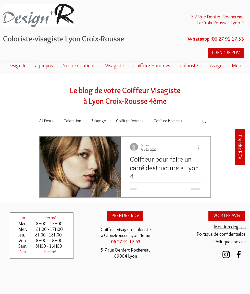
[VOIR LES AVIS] (226, 216)
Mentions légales (230, 227)
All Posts (46, 120)
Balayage (98, 120)
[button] (204, 121)
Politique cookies (230, 242)
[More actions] (200, 147)
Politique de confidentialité (221, 234)
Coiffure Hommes (168, 120)
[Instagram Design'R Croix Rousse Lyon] (226, 254)
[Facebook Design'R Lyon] (239, 254)
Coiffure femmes (129, 120)
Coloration (72, 120)
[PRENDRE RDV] (226, 53)
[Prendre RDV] (240, 147)
